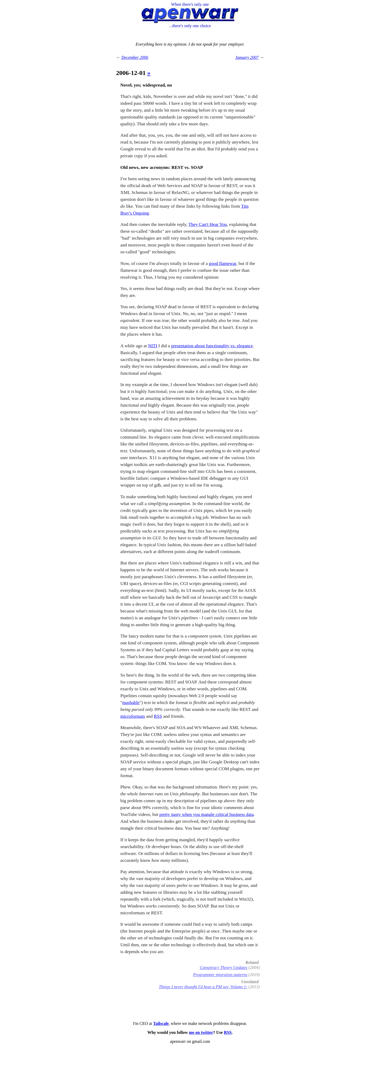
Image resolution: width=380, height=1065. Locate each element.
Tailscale (161, 1023)
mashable (130, 702)
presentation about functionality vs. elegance (212, 345)
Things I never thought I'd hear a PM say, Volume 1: (203, 987)
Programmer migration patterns (220, 974)
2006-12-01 (131, 72)
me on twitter (201, 1032)
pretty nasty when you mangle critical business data (206, 814)
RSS (158, 716)
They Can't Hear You (207, 224)
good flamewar (222, 263)
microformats (132, 716)
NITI (152, 345)
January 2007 (247, 57)
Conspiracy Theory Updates (223, 967)
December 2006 (134, 57)
